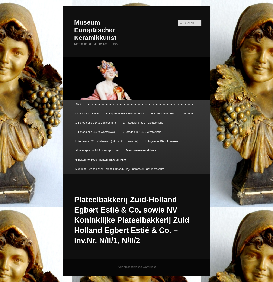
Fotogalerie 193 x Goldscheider (125, 113)
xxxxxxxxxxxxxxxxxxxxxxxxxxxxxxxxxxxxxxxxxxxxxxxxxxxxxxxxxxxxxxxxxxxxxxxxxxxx (140, 104)
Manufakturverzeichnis (141, 150)
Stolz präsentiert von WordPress (136, 267)
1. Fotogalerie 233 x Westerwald (95, 131)
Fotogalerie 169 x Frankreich (162, 141)
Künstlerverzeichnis (87, 113)
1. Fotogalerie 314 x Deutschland (95, 122)
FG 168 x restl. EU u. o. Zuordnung (172, 113)
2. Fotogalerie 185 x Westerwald (141, 131)
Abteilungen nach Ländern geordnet (97, 150)
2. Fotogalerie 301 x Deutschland (143, 122)
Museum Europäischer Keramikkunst (95, 30)
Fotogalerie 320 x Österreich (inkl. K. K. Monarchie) (106, 141)
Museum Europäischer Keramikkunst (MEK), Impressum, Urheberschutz (119, 169)
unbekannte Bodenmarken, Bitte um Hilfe (100, 159)
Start (78, 104)
